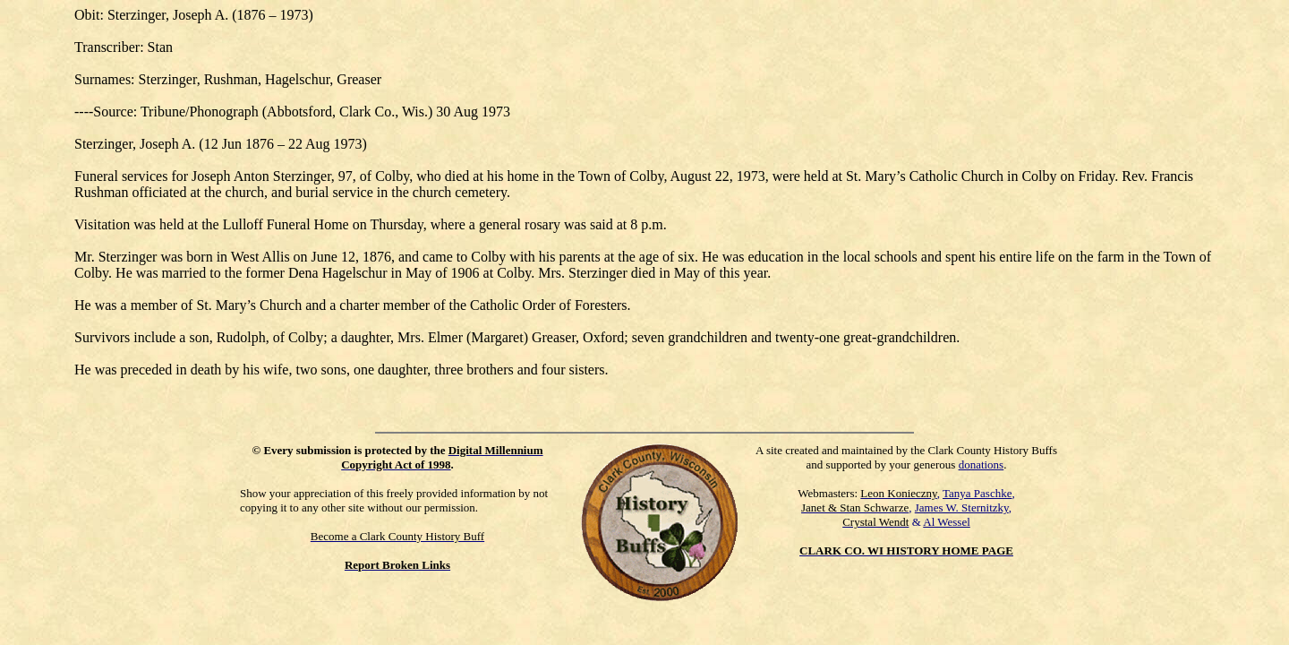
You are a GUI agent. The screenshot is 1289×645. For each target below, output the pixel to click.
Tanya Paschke (977, 493)
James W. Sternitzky (962, 507)
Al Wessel (946, 522)
